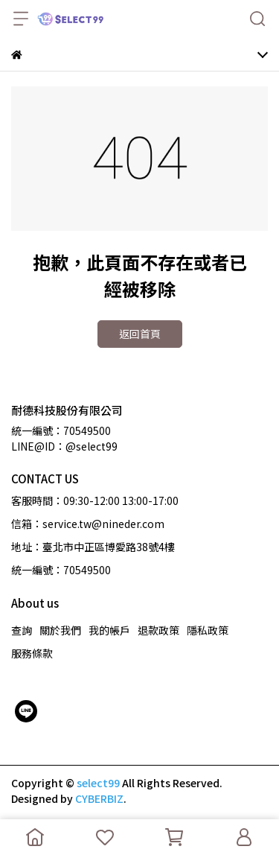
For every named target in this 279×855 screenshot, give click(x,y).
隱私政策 (207, 630)
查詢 (21, 630)
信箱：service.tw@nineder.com (87, 523)
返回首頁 (140, 333)
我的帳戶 (109, 630)
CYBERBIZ (99, 798)
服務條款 (32, 653)
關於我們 (60, 630)
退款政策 (158, 630)
